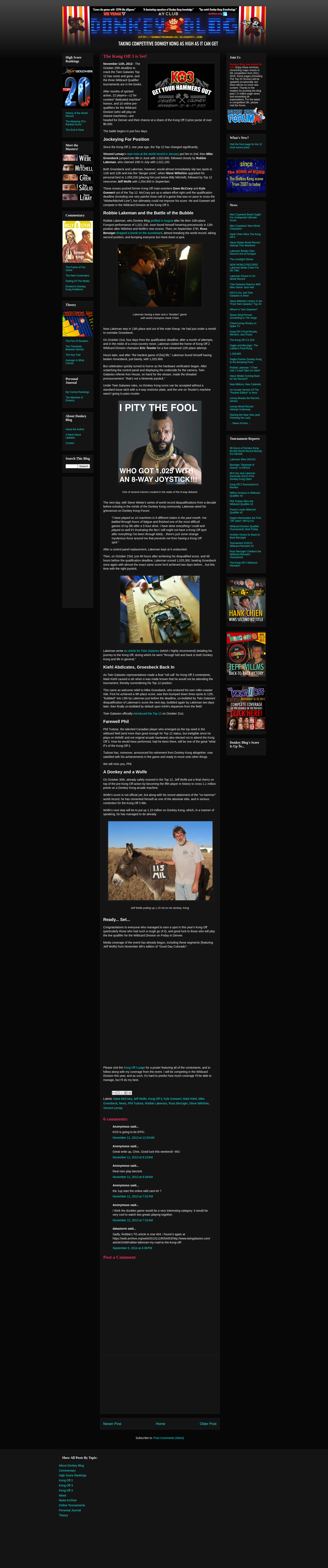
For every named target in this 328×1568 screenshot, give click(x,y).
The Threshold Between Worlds (75, 348)
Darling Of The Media (78, 281)
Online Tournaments (72, 1505)
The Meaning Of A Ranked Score (76, 123)
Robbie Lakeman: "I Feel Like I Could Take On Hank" (245, 369)
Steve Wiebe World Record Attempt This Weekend (245, 244)
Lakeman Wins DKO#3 (242, 459)
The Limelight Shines (241, 259)
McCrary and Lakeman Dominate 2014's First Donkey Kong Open (242, 476)
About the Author (75, 429)
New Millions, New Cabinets (245, 384)
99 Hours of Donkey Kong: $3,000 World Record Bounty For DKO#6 (246, 451)
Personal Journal (70, 1510)
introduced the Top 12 (147, 713)
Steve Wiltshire (199, 1103)
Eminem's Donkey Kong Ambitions (76, 288)
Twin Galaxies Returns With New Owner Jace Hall (245, 286)
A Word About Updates (73, 436)
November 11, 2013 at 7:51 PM (133, 1196)
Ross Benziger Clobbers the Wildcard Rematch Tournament (245, 554)
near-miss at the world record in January (153, 154)
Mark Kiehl (190, 1098)
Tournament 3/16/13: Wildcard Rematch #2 (242, 544)
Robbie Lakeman (156, 1103)
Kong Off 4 (66, 1490)
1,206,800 (235, 353)
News (122, 1103)
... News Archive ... (240, 423)
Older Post (208, 1424)
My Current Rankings (77, 392)
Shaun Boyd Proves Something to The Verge (243, 316)
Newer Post (112, 1424)
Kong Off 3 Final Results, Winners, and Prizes (244, 333)
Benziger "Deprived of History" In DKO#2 (242, 466)
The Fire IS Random (77, 341)
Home (160, 1424)
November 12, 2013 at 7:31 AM (133, 1220)
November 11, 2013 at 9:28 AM (133, 1177)
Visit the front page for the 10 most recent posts (246, 146)
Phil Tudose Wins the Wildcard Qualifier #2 (242, 503)
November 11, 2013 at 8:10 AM (133, 1157)
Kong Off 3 (155, 1098)
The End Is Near (75, 129)
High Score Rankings (73, 1475)
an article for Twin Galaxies (141, 650)
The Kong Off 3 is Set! (242, 340)
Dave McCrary (123, 1098)
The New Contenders (77, 275)
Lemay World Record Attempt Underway (242, 408)
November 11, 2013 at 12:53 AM (134, 1137)
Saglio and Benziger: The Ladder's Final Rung (244, 347)
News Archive (68, 1500)
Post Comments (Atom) (169, 1438)
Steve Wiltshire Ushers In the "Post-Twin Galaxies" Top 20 (246, 303)
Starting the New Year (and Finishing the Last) (245, 416)
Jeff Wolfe (140, 1098)
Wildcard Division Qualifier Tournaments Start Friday (244, 528)
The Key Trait (73, 354)
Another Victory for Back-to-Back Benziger (245, 536)
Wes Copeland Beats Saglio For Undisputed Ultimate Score (245, 217)
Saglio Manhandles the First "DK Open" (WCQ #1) (245, 519)
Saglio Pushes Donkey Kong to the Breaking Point (246, 361)
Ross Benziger (178, 1103)
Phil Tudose (135, 1103)
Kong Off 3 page (134, 1067)
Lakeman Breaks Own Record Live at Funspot (243, 252)
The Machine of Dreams (74, 399)
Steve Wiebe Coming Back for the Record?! (245, 377)
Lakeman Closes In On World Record (242, 277)
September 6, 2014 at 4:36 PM (132, 1248)
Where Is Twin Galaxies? (244, 309)
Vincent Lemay (113, 1108)
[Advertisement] (159, 1384)
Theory (63, 1515)
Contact (70, 443)
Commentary (67, 1470)
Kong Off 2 (66, 1480)
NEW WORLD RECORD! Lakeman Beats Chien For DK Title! (244, 267)
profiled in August (162, 220)
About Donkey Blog (71, 1465)
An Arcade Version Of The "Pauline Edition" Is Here (244, 391)
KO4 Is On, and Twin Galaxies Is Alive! (241, 294)
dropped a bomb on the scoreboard (139, 233)
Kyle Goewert (172, 1098)
